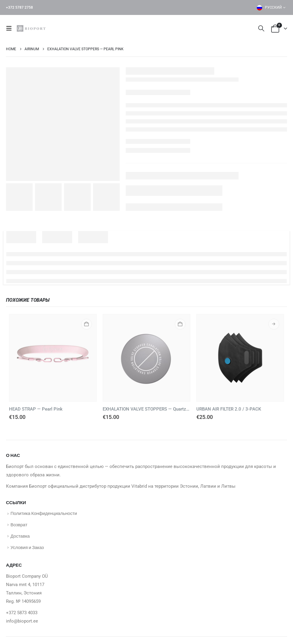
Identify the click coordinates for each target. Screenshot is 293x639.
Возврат (18, 525)
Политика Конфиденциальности (43, 513)
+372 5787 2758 (19, 7)
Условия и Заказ (27, 549)
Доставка (20, 537)
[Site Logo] (32, 28)
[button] (11, 28)
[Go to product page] (52, 357)
